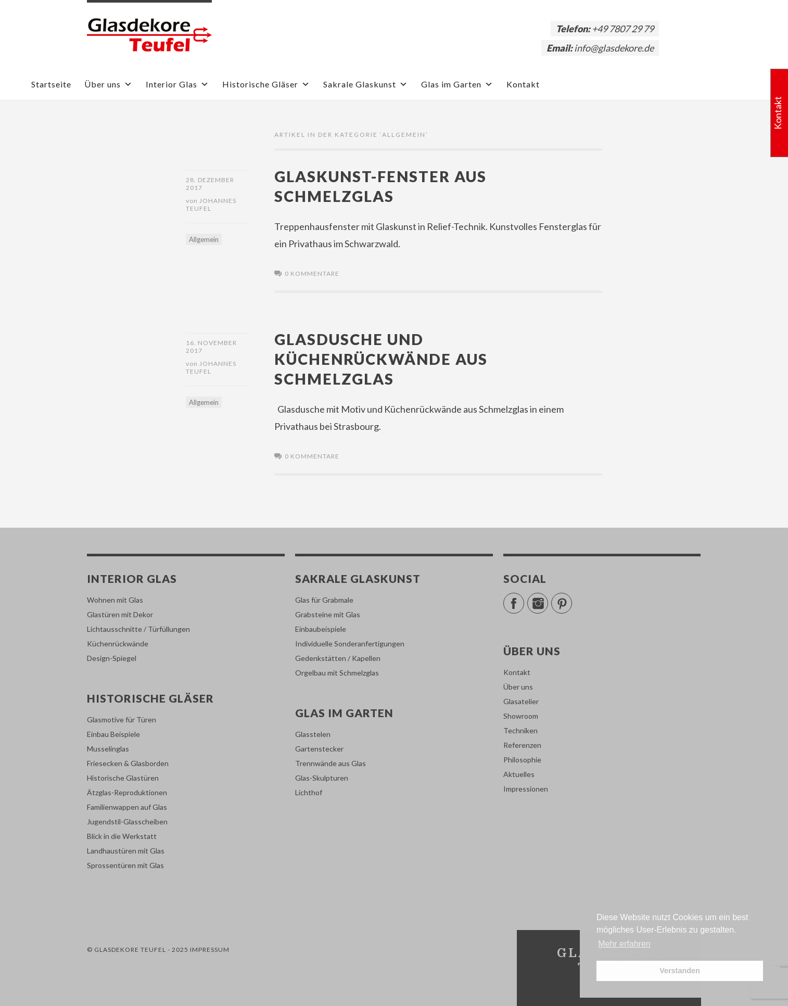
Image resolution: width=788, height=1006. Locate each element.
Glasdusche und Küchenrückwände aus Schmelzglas (381, 358)
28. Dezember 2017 (210, 184)
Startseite (51, 84)
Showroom (520, 715)
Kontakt (523, 84)
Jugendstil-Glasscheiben (127, 821)
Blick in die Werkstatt (122, 836)
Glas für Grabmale (324, 599)
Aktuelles (519, 774)
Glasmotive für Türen (121, 719)
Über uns (108, 84)
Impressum (210, 949)
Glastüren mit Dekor (120, 614)
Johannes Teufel (211, 204)
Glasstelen (313, 734)
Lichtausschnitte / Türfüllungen (138, 629)
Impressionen (525, 788)
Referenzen (522, 745)
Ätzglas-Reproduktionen (127, 792)
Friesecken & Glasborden (128, 763)
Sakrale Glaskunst (365, 84)
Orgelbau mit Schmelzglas (337, 672)
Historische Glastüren (123, 777)
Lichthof (308, 792)
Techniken (520, 730)
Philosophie (522, 759)
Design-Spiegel (111, 658)
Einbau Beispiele (113, 734)
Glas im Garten (457, 84)
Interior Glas (177, 84)
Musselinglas (108, 748)
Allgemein (204, 239)
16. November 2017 (211, 346)
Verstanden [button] (679, 970)
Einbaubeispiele (320, 629)
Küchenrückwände (117, 643)
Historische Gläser (266, 84)
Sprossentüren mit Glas (125, 865)
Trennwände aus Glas (330, 763)
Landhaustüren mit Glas (125, 850)
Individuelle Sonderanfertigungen (349, 643)
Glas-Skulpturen (321, 777)
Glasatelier (521, 701)
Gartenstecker (319, 748)
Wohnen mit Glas (115, 599)
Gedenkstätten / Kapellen (337, 658)
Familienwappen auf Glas (127, 807)
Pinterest (571, 598)
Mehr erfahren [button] (624, 943)
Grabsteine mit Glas (327, 614)
